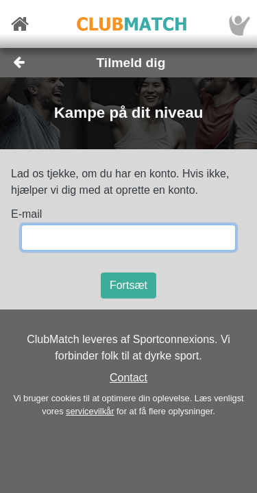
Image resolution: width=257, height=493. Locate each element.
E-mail (26, 214)
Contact (128, 377)
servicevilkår (90, 411)
